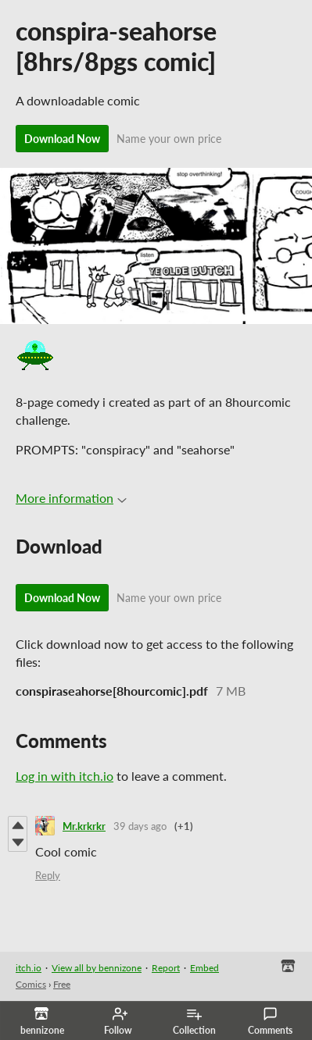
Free (61, 984)
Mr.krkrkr (84, 826)
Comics (31, 984)
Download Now (62, 138)
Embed (204, 968)
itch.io (28, 968)
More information (71, 497)
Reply (47, 875)
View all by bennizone (97, 968)
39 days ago (140, 826)
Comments (270, 1021)
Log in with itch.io (64, 775)
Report (166, 968)
